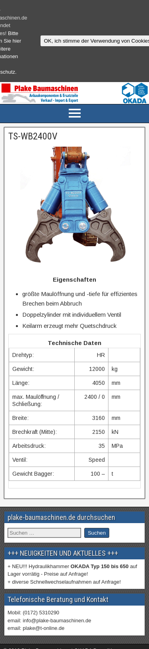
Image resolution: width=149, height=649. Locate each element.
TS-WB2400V (32, 136)
